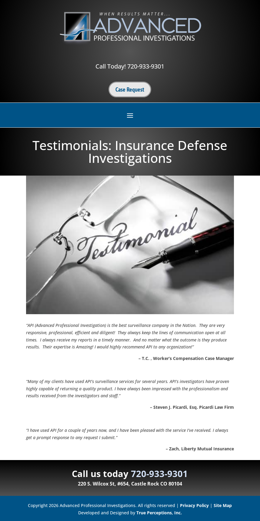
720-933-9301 (145, 66)
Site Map (223, 505)
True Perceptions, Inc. (159, 513)
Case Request (129, 89)
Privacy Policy (194, 505)
